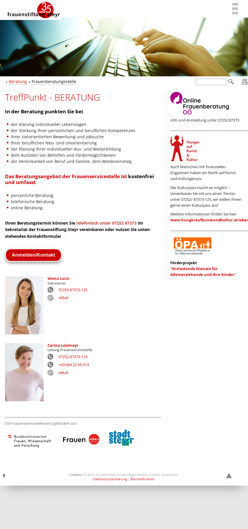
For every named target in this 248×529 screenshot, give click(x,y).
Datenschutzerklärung (110, 479)
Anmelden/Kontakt (33, 255)
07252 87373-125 (73, 289)
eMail (63, 297)
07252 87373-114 (73, 356)
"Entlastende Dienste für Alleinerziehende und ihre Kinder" (203, 268)
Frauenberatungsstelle (54, 81)
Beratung (18, 81)
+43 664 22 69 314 (74, 364)
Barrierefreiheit (142, 479)
